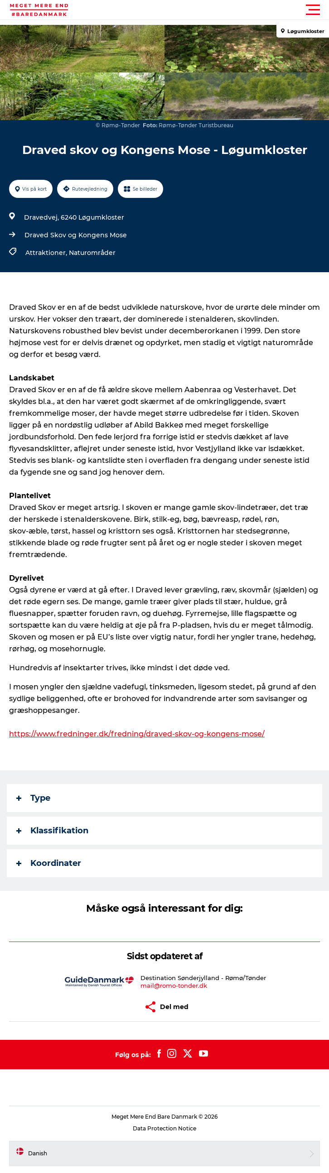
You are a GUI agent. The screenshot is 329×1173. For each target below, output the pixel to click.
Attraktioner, (47, 253)
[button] (205, 10)
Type (33, 798)
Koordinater (48, 863)
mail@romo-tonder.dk (173, 985)
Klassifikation (52, 831)
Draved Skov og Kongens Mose (75, 235)
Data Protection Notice (164, 1128)
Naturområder (92, 253)
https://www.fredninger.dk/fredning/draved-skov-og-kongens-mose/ (137, 734)
